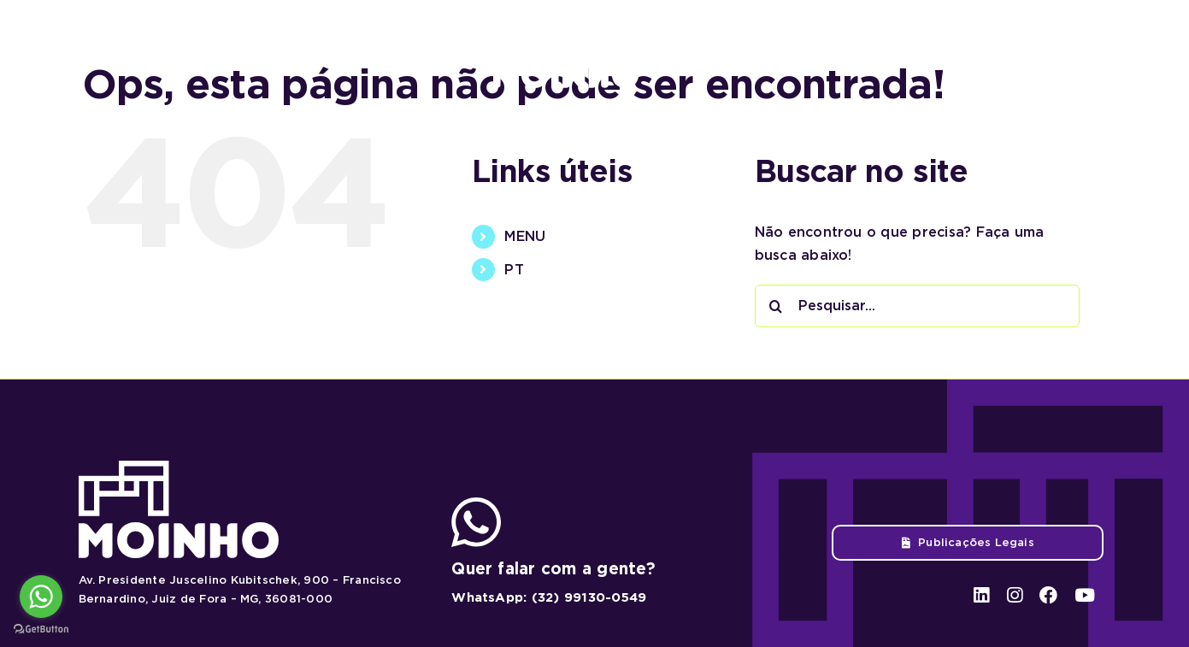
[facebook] (1043, 52)
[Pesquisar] (776, 306)
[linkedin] (978, 52)
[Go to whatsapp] (41, 596)
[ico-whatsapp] (476, 504)
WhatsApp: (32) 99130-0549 (548, 597)
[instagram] (1010, 52)
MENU (524, 236)
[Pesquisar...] (917, 306)
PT (513, 270)
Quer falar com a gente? (553, 569)
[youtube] (1077, 52)
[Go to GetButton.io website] (41, 629)
